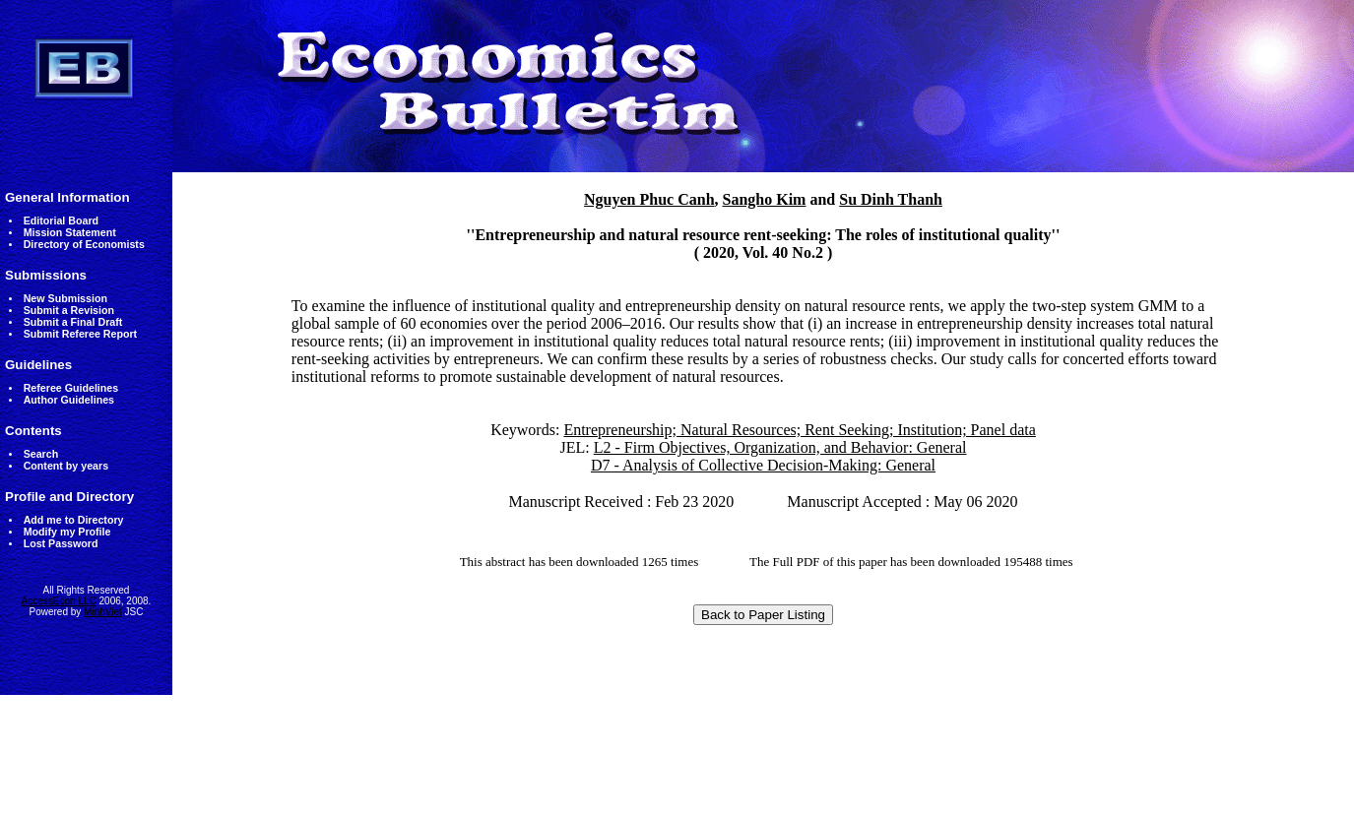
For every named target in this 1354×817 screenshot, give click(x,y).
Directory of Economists (84, 244)
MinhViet (103, 611)
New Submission (65, 298)
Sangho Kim (764, 199)
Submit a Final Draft (73, 322)
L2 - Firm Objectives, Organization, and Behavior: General (780, 447)
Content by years (66, 465)
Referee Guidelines (71, 388)
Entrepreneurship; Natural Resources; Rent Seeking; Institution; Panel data (799, 429)
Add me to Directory (74, 520)
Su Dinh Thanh (890, 199)
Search (41, 454)
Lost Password (61, 543)
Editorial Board (61, 220)
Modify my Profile (67, 531)
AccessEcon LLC (59, 601)
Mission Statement (70, 232)
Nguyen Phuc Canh (649, 199)
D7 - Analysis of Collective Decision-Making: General (763, 465)
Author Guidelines (69, 400)
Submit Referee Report (80, 334)
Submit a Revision (69, 310)
